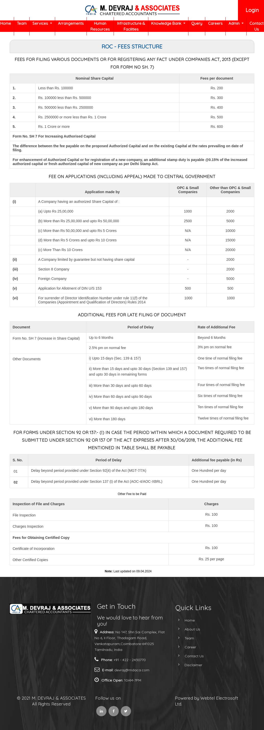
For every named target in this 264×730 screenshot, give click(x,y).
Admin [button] (235, 23)
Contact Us (256, 26)
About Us (183, 629)
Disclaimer (184, 665)
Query (196, 23)
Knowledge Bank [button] (166, 23)
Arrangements (71, 23)
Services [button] (40, 23)
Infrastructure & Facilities (131, 26)
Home (5, 23)
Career (181, 647)
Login (252, 10)
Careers (215, 23)
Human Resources (100, 26)
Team (22, 23)
